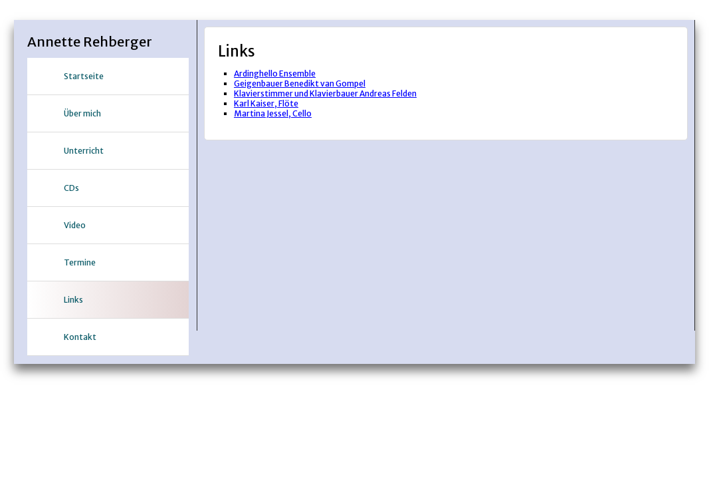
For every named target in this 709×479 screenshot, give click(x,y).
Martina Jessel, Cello (273, 113)
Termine (80, 262)
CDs (71, 188)
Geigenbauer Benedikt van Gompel (299, 83)
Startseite (84, 76)
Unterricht (84, 151)
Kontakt (80, 337)
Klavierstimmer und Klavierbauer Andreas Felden (325, 93)
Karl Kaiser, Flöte (266, 103)
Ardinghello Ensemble (275, 74)
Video (75, 225)
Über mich (82, 113)
